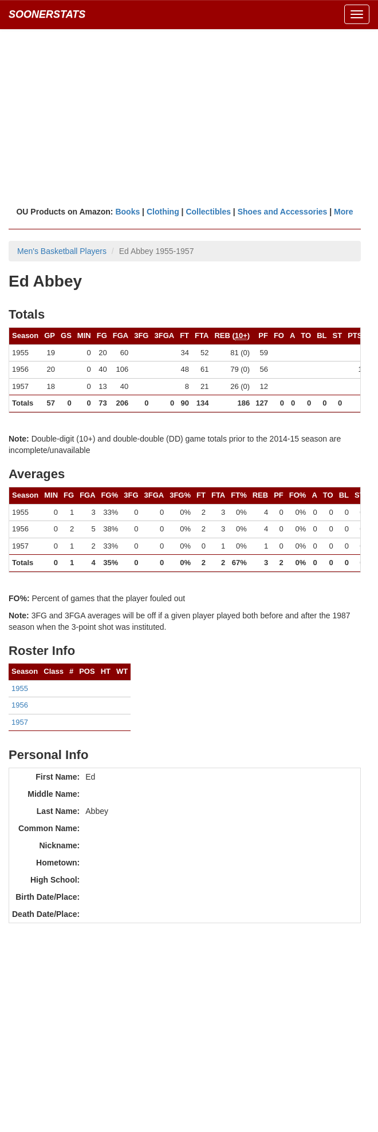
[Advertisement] (189, 117)
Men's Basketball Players (62, 251)
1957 (19, 722)
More (343, 211)
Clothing (163, 211)
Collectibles (208, 211)
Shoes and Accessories (283, 211)
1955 (19, 688)
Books (127, 211)
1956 (19, 705)
